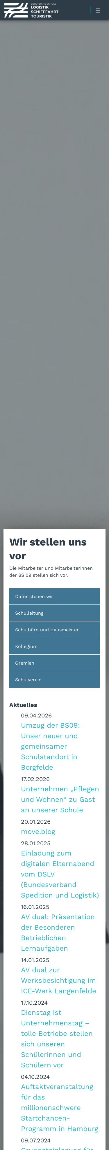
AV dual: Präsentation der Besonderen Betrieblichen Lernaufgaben (58, 932)
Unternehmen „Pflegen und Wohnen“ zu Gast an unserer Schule (60, 799)
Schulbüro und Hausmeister (47, 629)
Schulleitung (29, 612)
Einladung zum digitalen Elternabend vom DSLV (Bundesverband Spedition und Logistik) (60, 874)
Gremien (24, 662)
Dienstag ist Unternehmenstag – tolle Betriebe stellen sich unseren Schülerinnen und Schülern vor (57, 1038)
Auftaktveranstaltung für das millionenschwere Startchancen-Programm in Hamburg (59, 1107)
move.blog (38, 831)
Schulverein (28, 679)
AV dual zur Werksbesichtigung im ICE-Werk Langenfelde (58, 980)
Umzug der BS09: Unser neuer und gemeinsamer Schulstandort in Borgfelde (50, 746)
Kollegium (26, 646)
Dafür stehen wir (34, 596)
